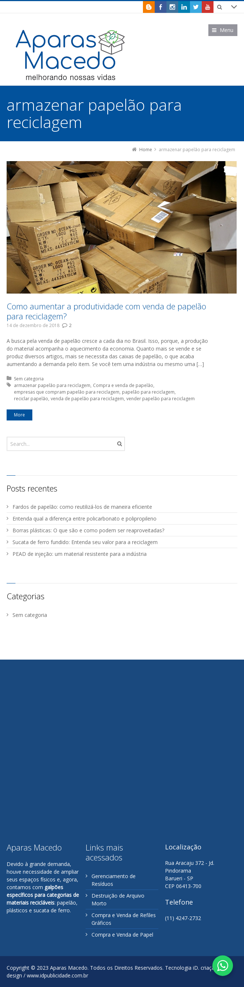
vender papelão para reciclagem (160, 398)
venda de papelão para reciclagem (87, 398)
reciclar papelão (31, 398)
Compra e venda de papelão (123, 385)
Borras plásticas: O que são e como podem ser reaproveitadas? (88, 530)
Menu (226, 29)
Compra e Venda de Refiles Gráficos (124, 919)
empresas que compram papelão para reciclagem (66, 392)
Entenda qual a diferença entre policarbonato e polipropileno (84, 518)
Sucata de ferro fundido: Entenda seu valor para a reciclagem (85, 542)
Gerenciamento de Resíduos (114, 880)
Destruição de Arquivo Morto (118, 899)
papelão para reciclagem (148, 392)
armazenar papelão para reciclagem (52, 385)
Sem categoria (29, 379)
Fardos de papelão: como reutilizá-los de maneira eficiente (82, 506)
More (19, 415)
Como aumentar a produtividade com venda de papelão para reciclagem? (106, 311)
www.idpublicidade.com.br (57, 975)
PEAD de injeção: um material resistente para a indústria (79, 553)
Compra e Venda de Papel (122, 934)
